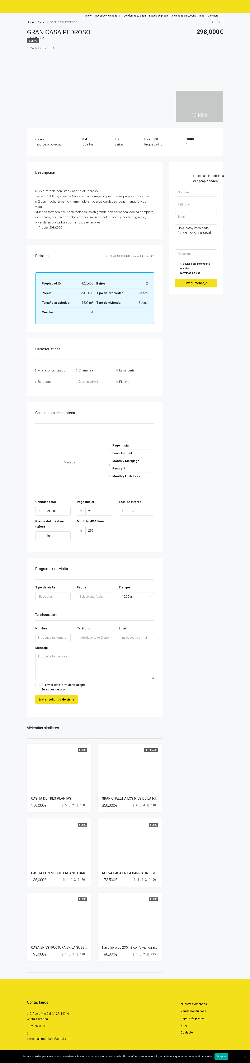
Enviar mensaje (196, 283)
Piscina (124, 379)
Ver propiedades (205, 181)
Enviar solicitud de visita (56, 696)
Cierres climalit (89, 379)
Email (123, 625)
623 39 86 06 (37, 1022)
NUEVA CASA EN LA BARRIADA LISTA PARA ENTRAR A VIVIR (147, 869)
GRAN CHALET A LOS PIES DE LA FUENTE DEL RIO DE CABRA (147, 795)
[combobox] (53, 592)
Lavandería (127, 369)
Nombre (41, 625)
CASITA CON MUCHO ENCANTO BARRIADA (63, 869)
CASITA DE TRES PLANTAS (51, 795)
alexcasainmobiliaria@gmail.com (49, 1035)
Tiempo (124, 584)
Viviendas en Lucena (184, 15)
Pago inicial (85, 498)
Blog (201, 15)
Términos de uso (53, 685)
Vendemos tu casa (135, 15)
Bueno (82, 746)
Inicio (88, 15)
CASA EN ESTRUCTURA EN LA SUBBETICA (62, 944)
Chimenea (86, 369)
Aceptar (221, 1056)
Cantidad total (45, 498)
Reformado (151, 746)
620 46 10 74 (36, 38)
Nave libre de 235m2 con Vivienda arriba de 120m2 (139, 944)
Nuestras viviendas (106, 15)
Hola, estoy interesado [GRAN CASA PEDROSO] (196, 235)
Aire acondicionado (51, 369)
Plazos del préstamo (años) (50, 520)
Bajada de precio (159, 15)
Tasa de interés (130, 498)
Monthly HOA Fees (91, 518)
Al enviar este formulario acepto (94, 683)
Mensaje (41, 644)
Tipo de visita (45, 584)
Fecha (81, 584)
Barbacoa (45, 379)
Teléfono (83, 625)
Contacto (213, 15)
